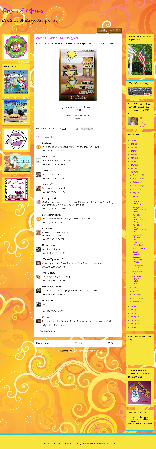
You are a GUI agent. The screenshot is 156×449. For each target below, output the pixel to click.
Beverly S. (46, 198)
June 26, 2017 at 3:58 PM (54, 150)
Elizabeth (46, 245)
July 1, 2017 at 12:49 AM (53, 325)
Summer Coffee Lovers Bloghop (72, 43)
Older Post (114, 343)
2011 (133, 324)
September (137, 186)
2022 (133, 154)
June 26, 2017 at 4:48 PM (53, 164)
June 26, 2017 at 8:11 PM (53, 178)
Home (78, 343)
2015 (133, 310)
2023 (133, 151)
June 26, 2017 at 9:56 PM (54, 192)
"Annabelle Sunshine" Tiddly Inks (137, 260)
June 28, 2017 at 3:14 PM (53, 267)
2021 (133, 158)
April (135, 291)
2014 (133, 313)
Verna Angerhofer (50, 286)
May (135, 288)
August (136, 189)
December (137, 175)
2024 (133, 147)
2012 (133, 320)
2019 (133, 165)
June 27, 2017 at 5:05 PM (53, 239)
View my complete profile (143, 124)
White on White (138, 248)
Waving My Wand (50, 259)
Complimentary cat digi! (138, 253)
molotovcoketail (89, 443)
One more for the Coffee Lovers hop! (139, 209)
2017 (133, 172)
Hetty (44, 228)
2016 (133, 306)
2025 (133, 144)
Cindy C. (45, 273)
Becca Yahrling (48, 215)
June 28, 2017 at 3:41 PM (53, 281)
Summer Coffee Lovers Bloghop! (138, 237)
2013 (133, 317)
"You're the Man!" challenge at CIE (138, 280)
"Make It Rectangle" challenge (137, 201)
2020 (133, 161)
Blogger (112, 443)
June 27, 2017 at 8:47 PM (53, 253)
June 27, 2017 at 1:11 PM (53, 222)
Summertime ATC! (137, 272)
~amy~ (45, 184)
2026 (133, 140)
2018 (133, 169)
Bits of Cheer (23, 11)
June (135, 196)
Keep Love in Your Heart (137, 244)
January (136, 302)
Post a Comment (48, 331)
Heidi (44, 143)
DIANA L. (46, 157)
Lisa (44, 317)
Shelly (45, 170)
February (137, 298)
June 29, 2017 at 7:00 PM (53, 311)
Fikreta (45, 300)
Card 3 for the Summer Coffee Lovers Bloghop (139, 218)
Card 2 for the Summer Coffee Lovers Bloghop (139, 228)
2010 (133, 327)
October (136, 182)
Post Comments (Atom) (84, 351)
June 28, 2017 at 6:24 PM (53, 294)
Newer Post (42, 343)
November (137, 179)
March (135, 295)
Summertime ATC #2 (137, 266)
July (135, 193)
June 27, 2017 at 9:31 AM (53, 209)
